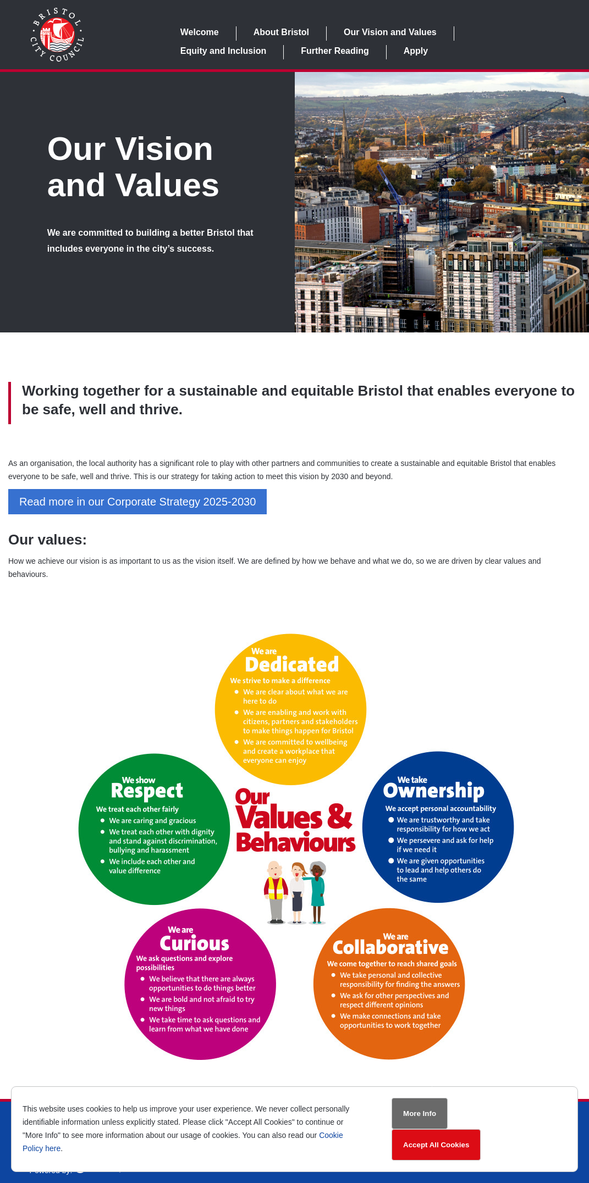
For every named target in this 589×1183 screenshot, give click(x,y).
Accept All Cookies (436, 1145)
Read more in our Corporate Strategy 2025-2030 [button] (137, 502)
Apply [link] (416, 50)
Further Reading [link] (335, 50)
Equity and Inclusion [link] (223, 50)
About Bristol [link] (281, 32)
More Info (419, 1113)
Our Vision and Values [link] (390, 32)
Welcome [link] (199, 32)
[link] (57, 59)
